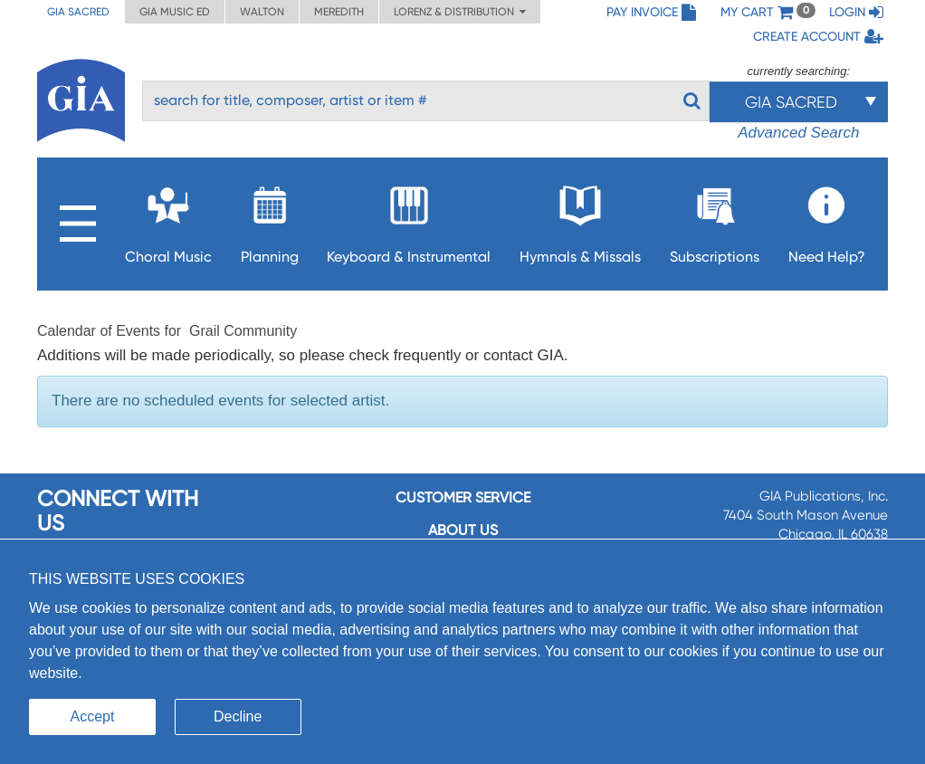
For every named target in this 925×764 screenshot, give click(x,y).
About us (463, 530)
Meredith (339, 11)
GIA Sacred (78, 11)
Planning (270, 219)
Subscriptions (714, 219)
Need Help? (826, 219)
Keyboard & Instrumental (409, 219)
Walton (262, 11)
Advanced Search (798, 132)
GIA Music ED (174, 11)
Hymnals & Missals (580, 219)
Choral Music (168, 219)
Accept (93, 716)
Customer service (463, 497)
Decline (238, 716)
